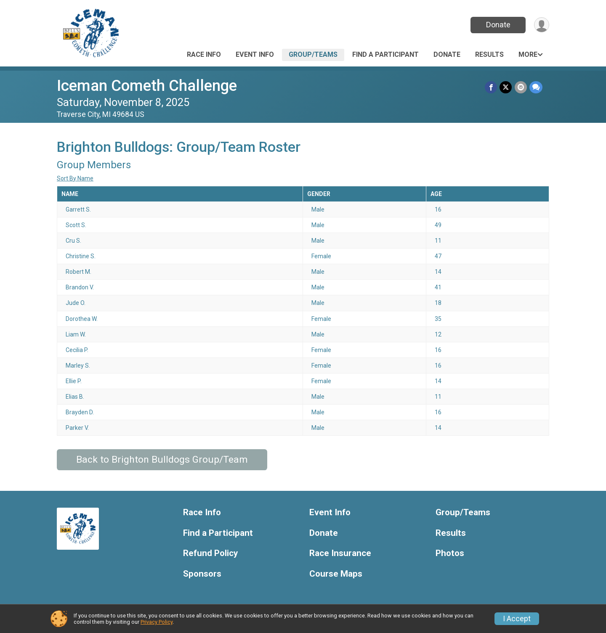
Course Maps (335, 574)
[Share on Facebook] (491, 87)
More (527, 54)
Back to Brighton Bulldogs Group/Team (162, 459)
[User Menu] (541, 25)
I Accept (517, 618)
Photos (450, 553)
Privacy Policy (157, 622)
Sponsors (202, 574)
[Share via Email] (521, 87)
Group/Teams (313, 54)
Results (489, 54)
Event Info (255, 54)
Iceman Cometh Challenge (147, 86)
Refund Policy (210, 553)
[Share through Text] (535, 87)
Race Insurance (340, 553)
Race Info (204, 54)
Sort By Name (75, 178)
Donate (498, 24)
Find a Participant (385, 54)
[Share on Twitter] (506, 87)
